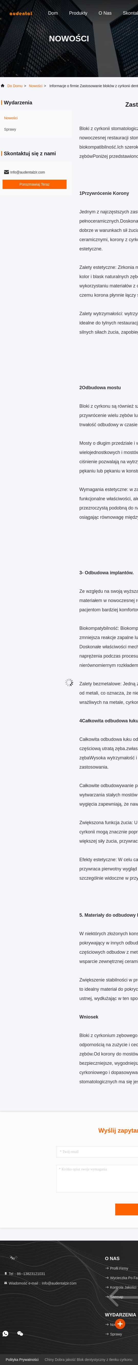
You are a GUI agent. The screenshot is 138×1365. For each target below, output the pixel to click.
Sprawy (10, 129)
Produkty (78, 13)
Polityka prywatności (22, 1360)
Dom (53, 13)
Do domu (15, 86)
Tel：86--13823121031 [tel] (24, 1274)
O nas (105, 13)
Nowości (36, 86)
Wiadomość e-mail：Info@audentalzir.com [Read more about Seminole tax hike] (40, 1283)
